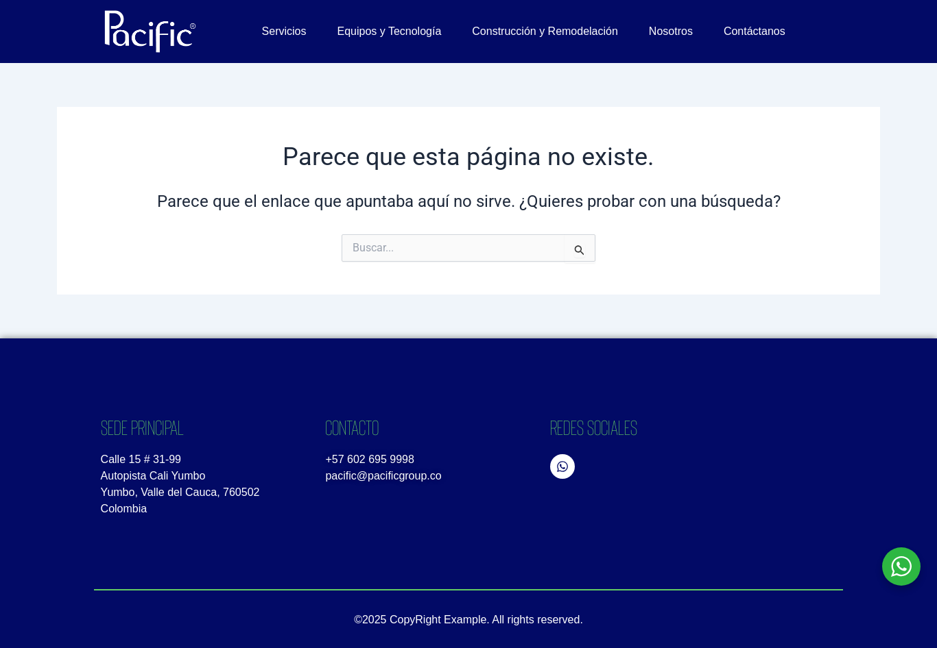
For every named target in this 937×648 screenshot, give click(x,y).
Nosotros (671, 31)
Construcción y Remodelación (545, 31)
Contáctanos (754, 31)
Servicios (284, 31)
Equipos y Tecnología (389, 31)
